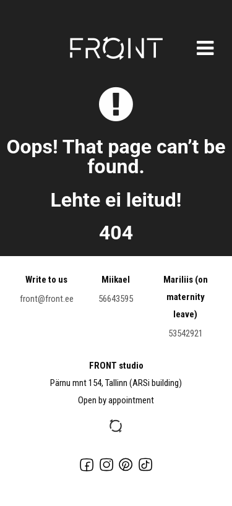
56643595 (115, 298)
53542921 (185, 333)
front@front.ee (47, 298)
